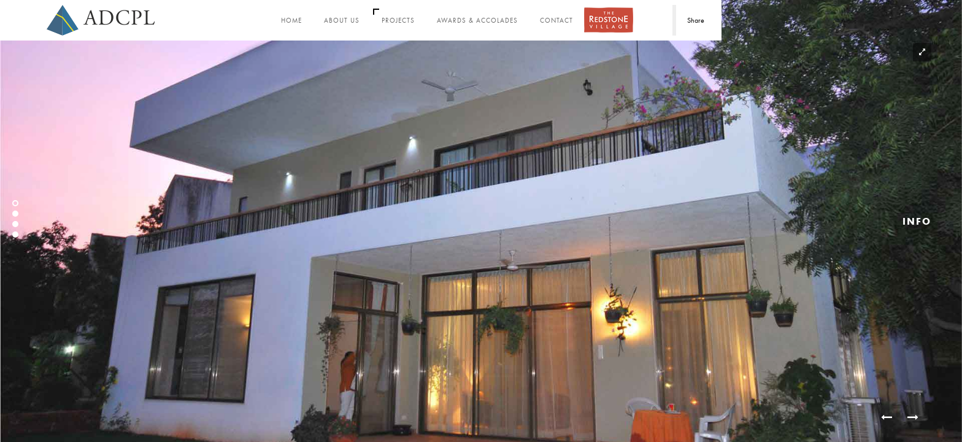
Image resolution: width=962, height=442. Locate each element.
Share (695, 20)
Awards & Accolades (477, 21)
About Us (342, 21)
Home (291, 21)
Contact (556, 21)
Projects (398, 21)
